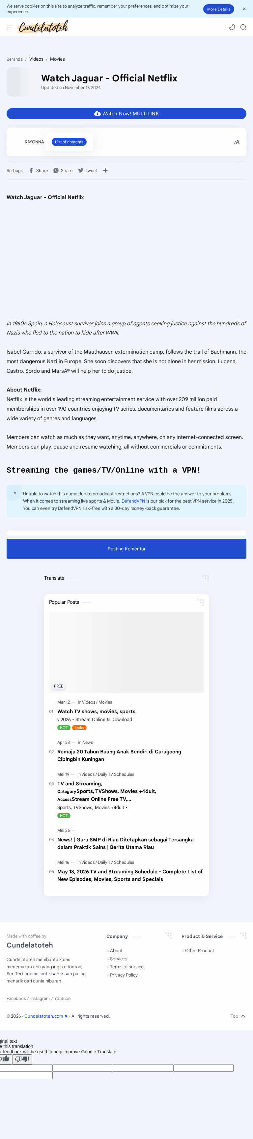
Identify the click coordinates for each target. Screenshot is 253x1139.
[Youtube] (62, 999)
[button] (232, 27)
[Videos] (90, 703)
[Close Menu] (244, 9)
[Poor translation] (22, 1060)
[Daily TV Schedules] (116, 775)
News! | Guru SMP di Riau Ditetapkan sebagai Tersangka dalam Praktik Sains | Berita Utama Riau (125, 844)
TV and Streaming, (130, 792)
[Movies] (105, 703)
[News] (87, 743)
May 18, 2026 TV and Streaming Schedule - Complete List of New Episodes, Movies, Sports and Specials (130, 876)
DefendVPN (133, 502)
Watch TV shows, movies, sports (96, 712)
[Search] (243, 27)
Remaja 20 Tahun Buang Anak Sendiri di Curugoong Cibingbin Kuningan (119, 756)
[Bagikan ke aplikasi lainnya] (105, 170)
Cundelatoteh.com (46, 1017)
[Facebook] (16, 999)
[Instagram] (40, 999)
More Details (218, 9)
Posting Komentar (127, 550)
